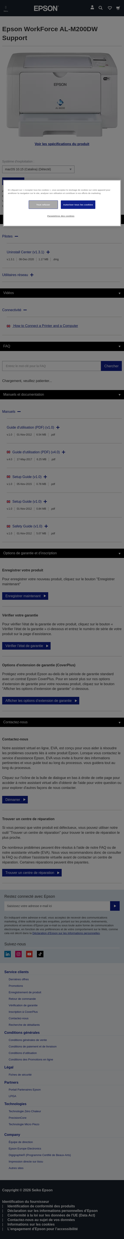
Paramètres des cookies (60, 216)
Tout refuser (43, 204)
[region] (62, 203)
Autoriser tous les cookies (78, 204)
